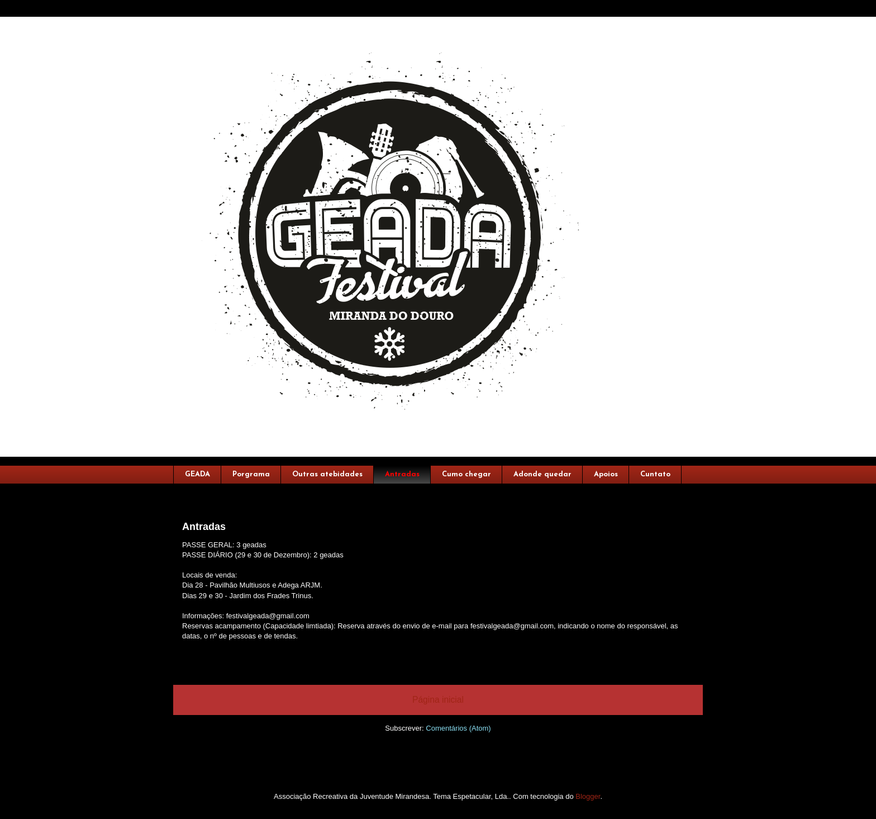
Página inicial (438, 699)
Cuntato (655, 474)
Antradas (402, 474)
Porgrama (251, 474)
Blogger (587, 796)
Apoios (606, 474)
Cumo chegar (466, 474)
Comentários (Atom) (458, 728)
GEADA (197, 474)
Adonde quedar (542, 474)
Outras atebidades (327, 474)
